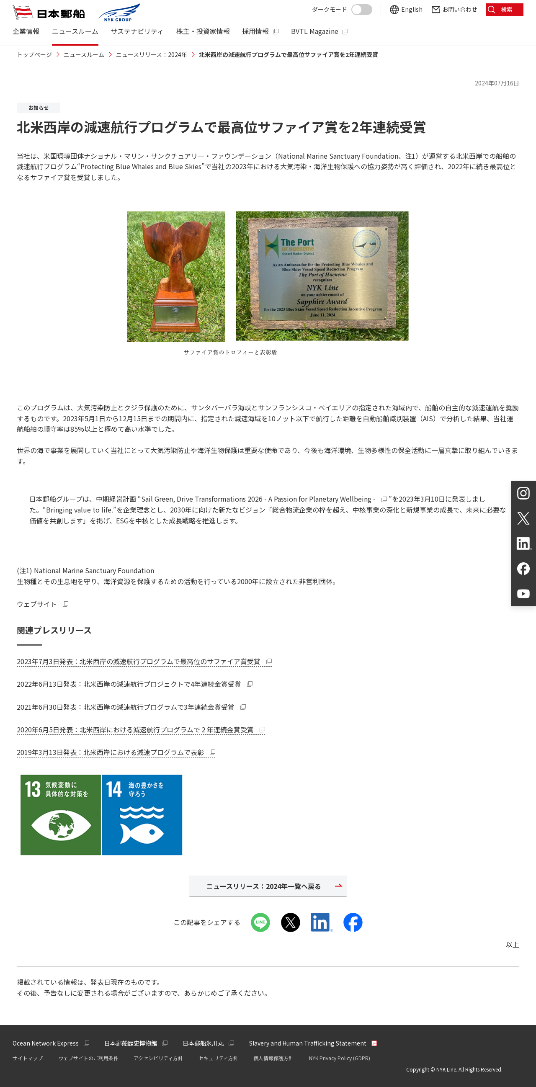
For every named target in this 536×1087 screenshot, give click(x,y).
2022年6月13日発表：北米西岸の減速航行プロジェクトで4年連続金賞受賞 (135, 684)
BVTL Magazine (314, 31)
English (412, 9)
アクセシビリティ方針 (158, 1057)
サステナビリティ (137, 31)
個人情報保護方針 (273, 1057)
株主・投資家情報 (203, 31)
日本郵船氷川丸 (203, 1043)
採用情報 (255, 31)
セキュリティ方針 (218, 1057)
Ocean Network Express (46, 1043)
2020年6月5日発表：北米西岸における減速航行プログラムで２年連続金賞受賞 (141, 729)
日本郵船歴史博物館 (130, 1043)
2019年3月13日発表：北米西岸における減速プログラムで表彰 (116, 752)
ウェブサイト (42, 604)
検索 (507, 9)
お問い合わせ (459, 9)
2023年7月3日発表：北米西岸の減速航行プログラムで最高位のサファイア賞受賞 (144, 661)
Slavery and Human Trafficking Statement (307, 1043)
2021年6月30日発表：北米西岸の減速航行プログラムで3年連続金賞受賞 (131, 707)
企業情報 (26, 31)
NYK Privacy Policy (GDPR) (339, 1057)
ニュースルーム (75, 31)
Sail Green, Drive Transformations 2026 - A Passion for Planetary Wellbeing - (265, 499)
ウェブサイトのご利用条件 (88, 1057)
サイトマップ (28, 1057)
